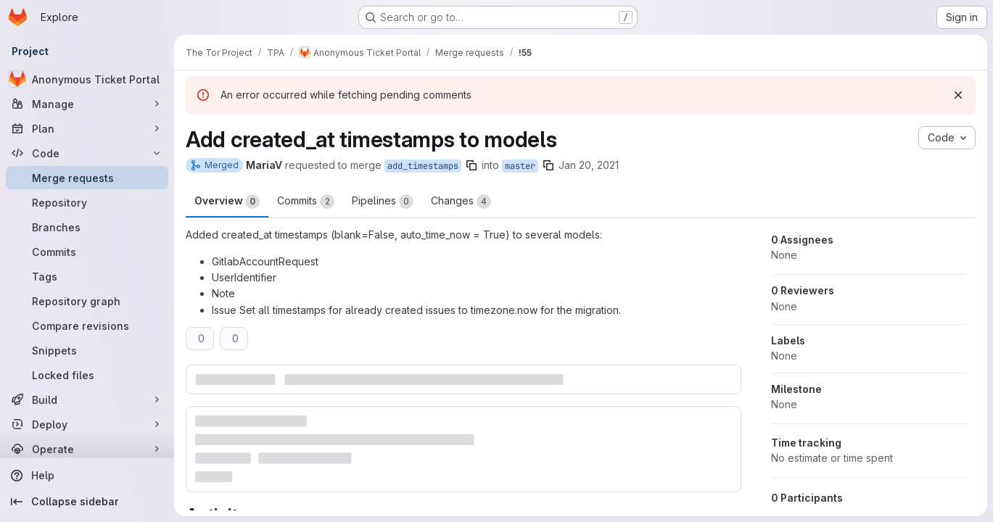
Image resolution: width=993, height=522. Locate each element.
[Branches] (87, 227)
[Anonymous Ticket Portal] (87, 79)
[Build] (87, 399)
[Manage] (87, 103)
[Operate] (87, 448)
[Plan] (87, 128)
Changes (461, 201)
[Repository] (87, 202)
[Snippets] (87, 350)
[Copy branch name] (471, 165)
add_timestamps (422, 166)
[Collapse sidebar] (87, 501)
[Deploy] (87, 424)
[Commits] (87, 251)
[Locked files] (87, 374)
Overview (227, 201)
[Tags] (87, 276)
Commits (305, 201)
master (520, 166)
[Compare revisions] (87, 325)
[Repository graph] (87, 300)
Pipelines (382, 201)
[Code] (87, 153)
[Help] (87, 475)
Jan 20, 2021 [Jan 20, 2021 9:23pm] (589, 165)
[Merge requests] (87, 177)
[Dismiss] (958, 95)
